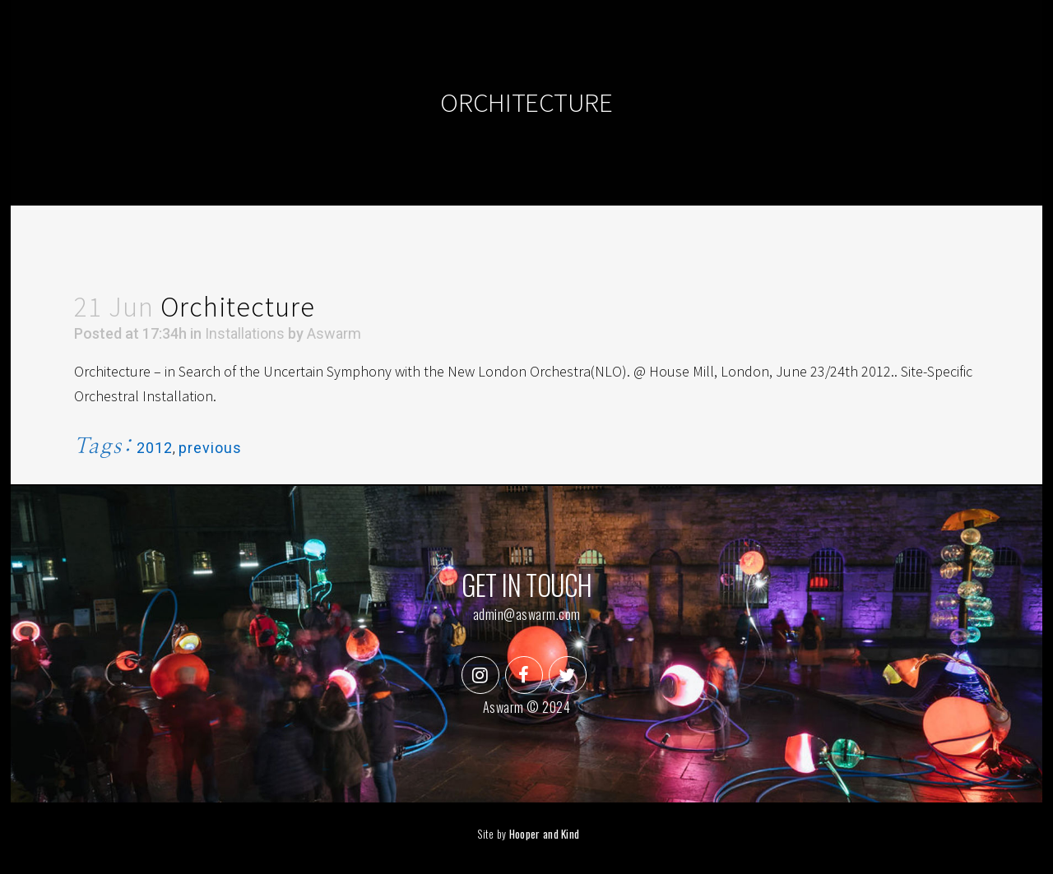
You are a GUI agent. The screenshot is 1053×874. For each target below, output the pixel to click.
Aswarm (334, 333)
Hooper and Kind (544, 833)
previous (210, 447)
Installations (245, 333)
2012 (155, 447)
